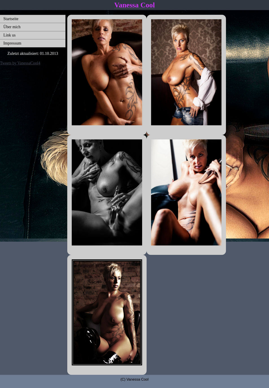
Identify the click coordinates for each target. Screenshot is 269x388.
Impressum (12, 43)
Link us (9, 35)
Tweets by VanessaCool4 (20, 63)
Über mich (11, 27)
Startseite (10, 19)
